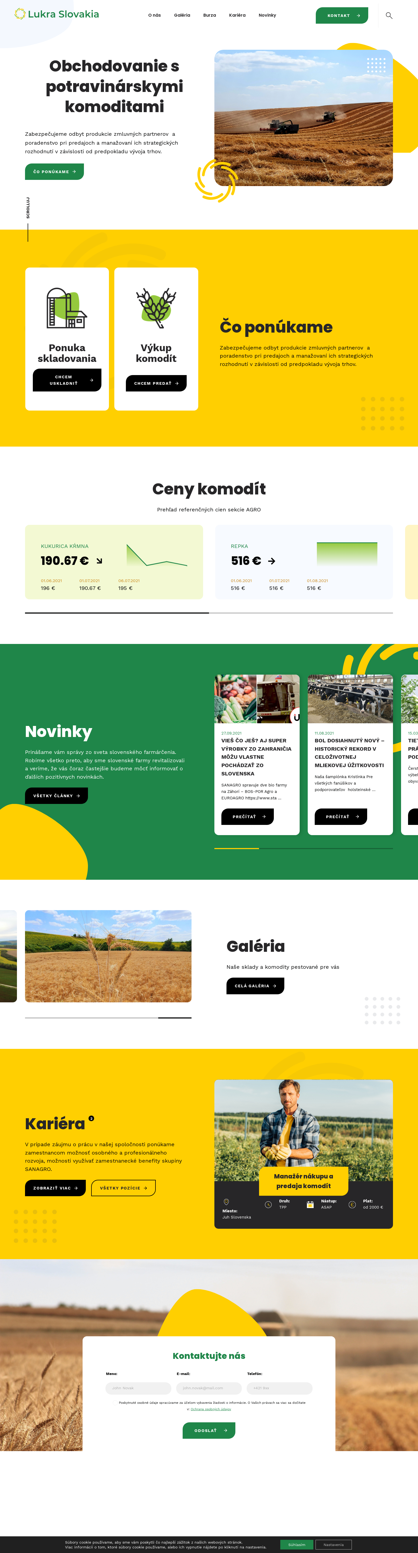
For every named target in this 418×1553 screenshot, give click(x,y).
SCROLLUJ (28, 208)
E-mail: (183, 1374)
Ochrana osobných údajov (211, 1409)
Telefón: (254, 1374)
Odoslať (205, 1430)
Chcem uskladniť (64, 380)
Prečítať (244, 816)
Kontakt (339, 15)
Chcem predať (153, 383)
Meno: (111, 1374)
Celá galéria (252, 986)
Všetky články (53, 795)
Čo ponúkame (51, 171)
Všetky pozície (120, 1188)
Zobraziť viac (52, 1188)
